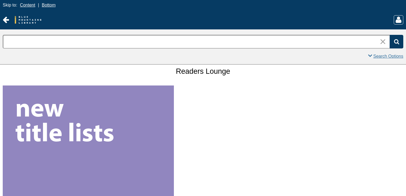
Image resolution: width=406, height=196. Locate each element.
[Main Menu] (398, 19)
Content (27, 5)
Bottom (49, 5)
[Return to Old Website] (6, 20)
